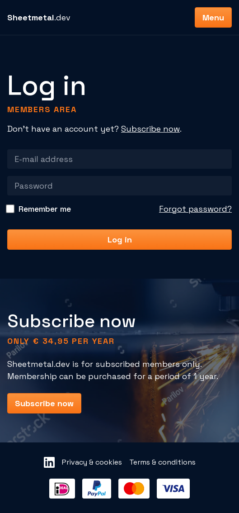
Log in (120, 239)
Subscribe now (150, 129)
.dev (38, 17)
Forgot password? (195, 209)
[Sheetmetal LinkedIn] (49, 462)
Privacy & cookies (92, 462)
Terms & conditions (162, 462)
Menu (213, 17)
